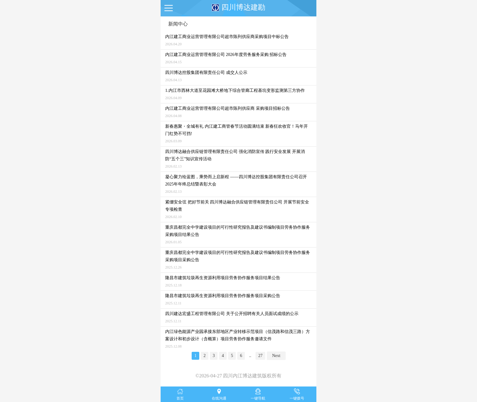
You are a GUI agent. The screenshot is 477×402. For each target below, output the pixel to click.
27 (260, 355)
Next (276, 355)
